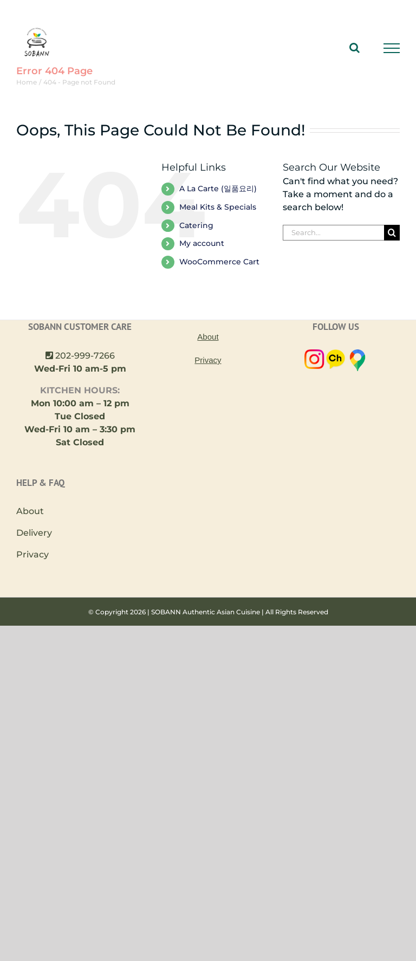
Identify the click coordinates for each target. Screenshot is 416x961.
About (30, 511)
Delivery (34, 533)
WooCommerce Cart (219, 262)
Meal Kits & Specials (217, 207)
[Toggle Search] (354, 47)
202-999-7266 (85, 355)
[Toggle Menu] (392, 48)
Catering (196, 225)
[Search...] (333, 233)
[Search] (392, 233)
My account (201, 243)
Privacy (32, 554)
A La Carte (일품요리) (218, 188)
